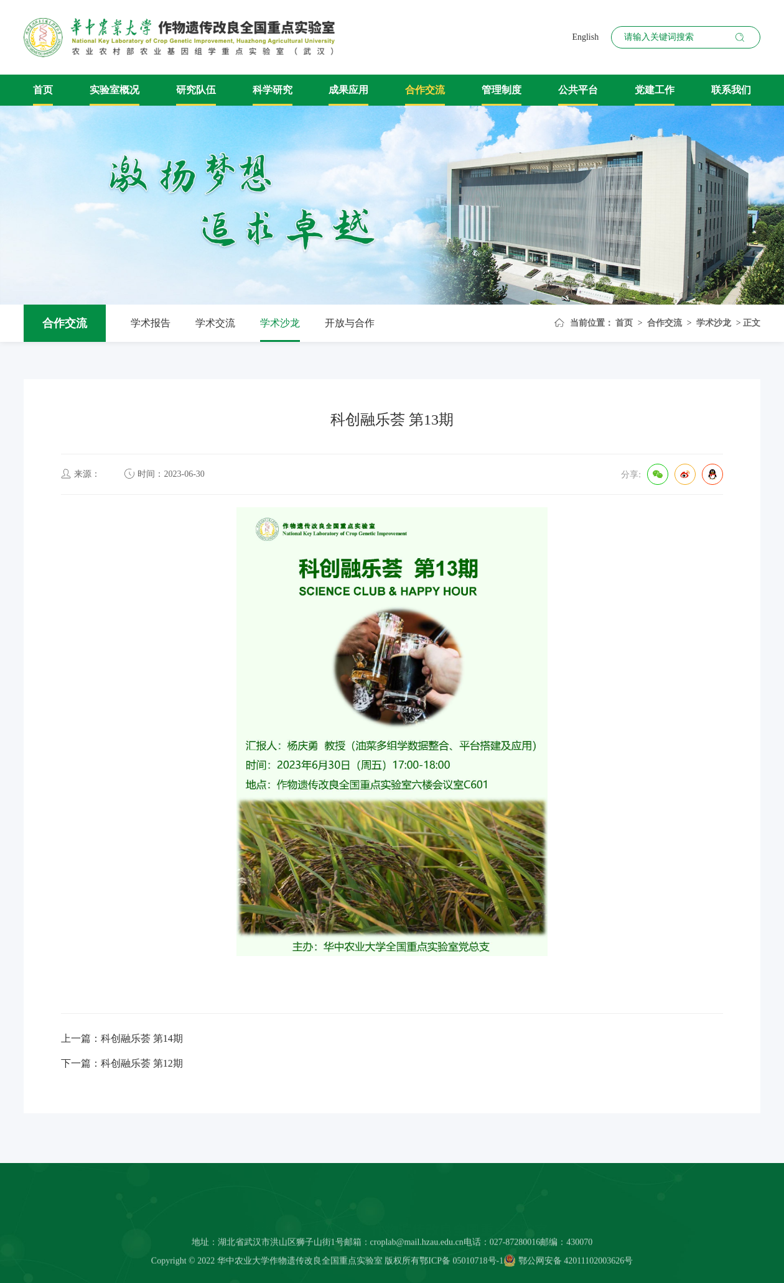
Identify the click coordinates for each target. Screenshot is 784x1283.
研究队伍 (196, 90)
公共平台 (578, 90)
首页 (43, 90)
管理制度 (501, 90)
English (585, 37)
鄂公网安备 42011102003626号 (568, 1266)
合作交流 (425, 90)
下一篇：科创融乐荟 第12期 (122, 1063)
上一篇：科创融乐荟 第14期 (122, 1038)
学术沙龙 (280, 323)
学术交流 (215, 323)
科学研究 (272, 90)
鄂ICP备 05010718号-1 (461, 1266)
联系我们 (731, 90)
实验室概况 (114, 90)
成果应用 (348, 90)
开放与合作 (350, 323)
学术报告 (150, 323)
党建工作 (654, 90)
